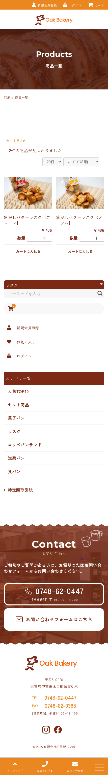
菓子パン (16, 418)
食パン (14, 471)
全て (9, 140)
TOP (7, 97)
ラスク (14, 431)
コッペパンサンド (25, 445)
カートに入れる (28, 251)
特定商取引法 (18, 490)
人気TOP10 (18, 391)
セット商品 (18, 405)
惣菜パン (16, 458)
